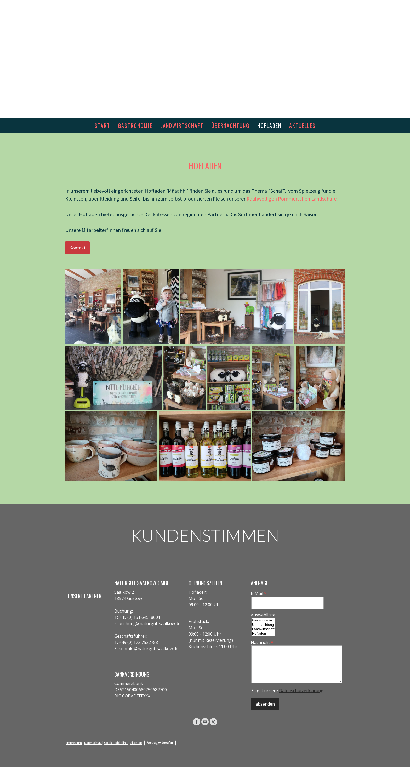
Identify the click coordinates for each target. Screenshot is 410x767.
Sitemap (136, 743)
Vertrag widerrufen (160, 743)
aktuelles (302, 125)
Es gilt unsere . (287, 691)
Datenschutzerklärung (301, 691)
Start (102, 125)
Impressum (74, 743)
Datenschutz (93, 743)
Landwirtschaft (181, 125)
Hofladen (269, 125)
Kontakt (77, 248)
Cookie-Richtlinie (116, 743)
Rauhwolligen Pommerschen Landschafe (292, 198)
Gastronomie (135, 125)
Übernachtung (230, 125)
